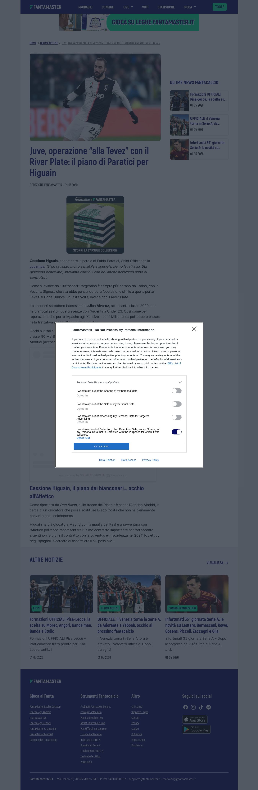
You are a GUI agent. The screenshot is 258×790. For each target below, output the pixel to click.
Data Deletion (107, 460)
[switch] (177, 390)
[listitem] (129, 382)
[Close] (195, 330)
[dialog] (129, 395)
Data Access (128, 460)
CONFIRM (101, 446)
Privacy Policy (150, 460)
